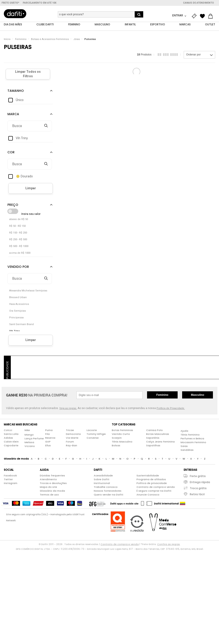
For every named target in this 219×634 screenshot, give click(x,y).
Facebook (10, 475)
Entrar (178, 15)
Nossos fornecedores (107, 490)
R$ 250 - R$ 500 (18, 239)
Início (7, 39)
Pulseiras (90, 39)
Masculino (197, 394)
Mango (29, 434)
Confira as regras (168, 544)
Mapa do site (48, 487)
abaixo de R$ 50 (18, 219)
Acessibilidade (103, 475)
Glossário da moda (52, 490)
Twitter (8, 479)
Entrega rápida (200, 482)
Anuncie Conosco (147, 494)
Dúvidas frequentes (52, 475)
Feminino (21, 39)
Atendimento (48, 479)
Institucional (102, 483)
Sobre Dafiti (101, 479)
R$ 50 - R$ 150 (17, 226)
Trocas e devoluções (53, 483)
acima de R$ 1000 (19, 252)
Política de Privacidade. (170, 408)
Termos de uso (49, 494)
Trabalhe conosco (106, 487)
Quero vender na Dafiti (108, 494)
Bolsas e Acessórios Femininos (50, 39)
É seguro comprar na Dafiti (153, 490)
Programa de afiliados (151, 479)
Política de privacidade (151, 483)
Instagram (10, 483)
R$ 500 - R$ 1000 (18, 246)
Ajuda (184, 430)
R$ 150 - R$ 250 (18, 232)
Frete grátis (198, 476)
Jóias (76, 39)
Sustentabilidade (147, 475)
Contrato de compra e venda (155, 487)
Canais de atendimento (198, 2)
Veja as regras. (68, 408)
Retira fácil (197, 494)
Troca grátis (198, 488)
